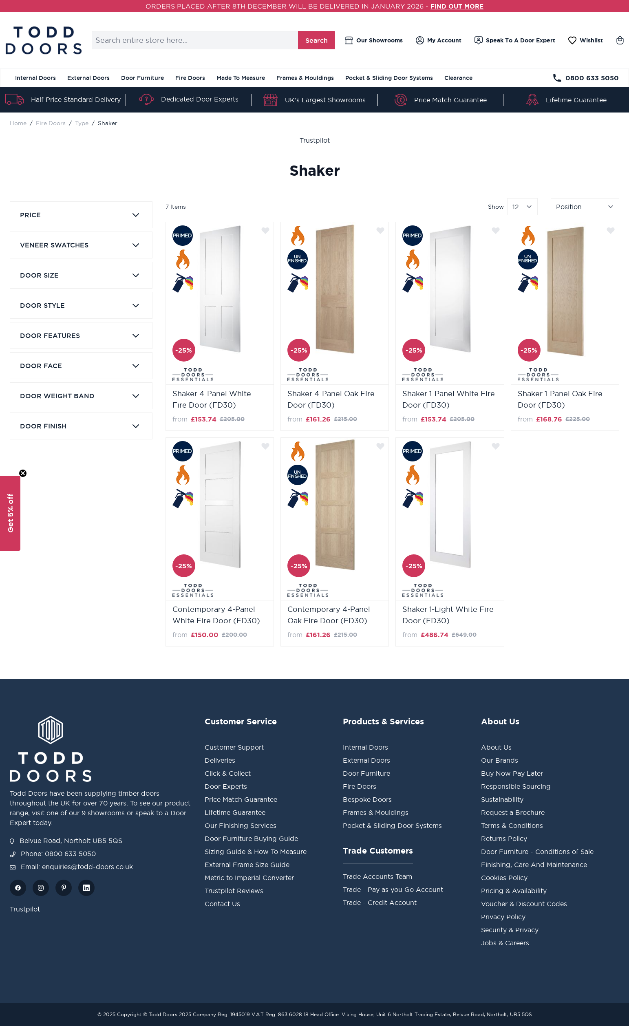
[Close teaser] (23, 473)
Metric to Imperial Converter (249, 877)
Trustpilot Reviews (234, 890)
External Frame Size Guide (247, 864)
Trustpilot (315, 140)
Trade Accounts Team (377, 876)
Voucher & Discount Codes (524, 903)
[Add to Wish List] (265, 230)
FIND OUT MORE (457, 6)
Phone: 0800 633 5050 (53, 853)
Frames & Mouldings (305, 78)
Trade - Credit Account (380, 902)
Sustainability (502, 799)
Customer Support (234, 747)
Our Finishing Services (240, 825)
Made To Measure (240, 78)
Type (81, 123)
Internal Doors (35, 78)
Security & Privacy (510, 929)
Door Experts (226, 786)
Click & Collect (228, 773)
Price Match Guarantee (450, 100)
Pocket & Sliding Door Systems (389, 78)
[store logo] (43, 40)
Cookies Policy (504, 877)
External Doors (88, 78)
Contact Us (222, 903)
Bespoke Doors (367, 799)
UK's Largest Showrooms (325, 100)
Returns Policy (504, 838)
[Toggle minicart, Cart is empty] (620, 40)
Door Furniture (142, 78)
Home (18, 123)
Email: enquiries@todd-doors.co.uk (71, 866)
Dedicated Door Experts (199, 99)
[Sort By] (585, 206)
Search (316, 40)
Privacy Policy (503, 916)
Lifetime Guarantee (576, 100)
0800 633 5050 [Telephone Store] (585, 78)
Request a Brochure (513, 812)
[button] (10, 513)
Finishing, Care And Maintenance (534, 864)
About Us (496, 747)
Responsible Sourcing (516, 786)
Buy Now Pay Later (512, 773)
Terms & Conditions (512, 825)
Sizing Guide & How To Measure (256, 851)
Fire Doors (190, 78)
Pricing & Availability (514, 890)
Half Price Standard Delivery (76, 99)
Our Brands (499, 760)
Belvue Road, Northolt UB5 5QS (66, 840)
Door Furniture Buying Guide (251, 838)
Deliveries (220, 760)
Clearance (458, 78)
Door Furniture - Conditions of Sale (537, 851)
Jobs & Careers (505, 943)
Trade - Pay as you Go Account (393, 889)
